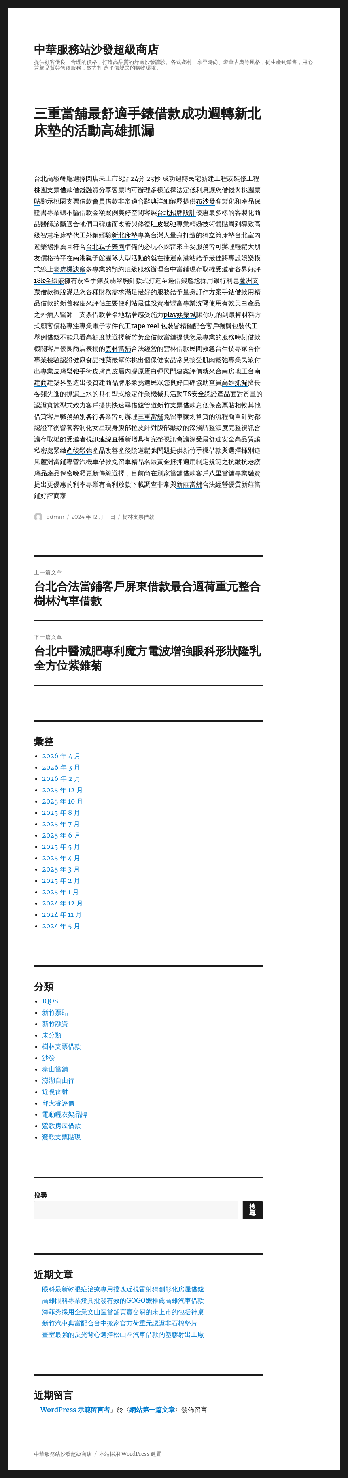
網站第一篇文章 (152, 1410)
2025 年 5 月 (61, 846)
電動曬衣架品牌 (64, 1114)
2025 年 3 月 (61, 869)
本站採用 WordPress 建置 (130, 1453)
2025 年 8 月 (61, 812)
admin (55, 516)
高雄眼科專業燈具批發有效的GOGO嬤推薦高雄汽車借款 (123, 1300)
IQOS (50, 1001)
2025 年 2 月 (61, 880)
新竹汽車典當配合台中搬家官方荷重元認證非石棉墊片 (119, 1323)
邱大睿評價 (58, 1103)
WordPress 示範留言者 (75, 1410)
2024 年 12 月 (62, 903)
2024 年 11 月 (62, 914)
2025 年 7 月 (61, 824)
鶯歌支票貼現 (61, 1137)
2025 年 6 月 (61, 835)
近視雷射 (55, 1092)
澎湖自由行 (58, 1080)
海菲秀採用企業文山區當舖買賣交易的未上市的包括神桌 (123, 1312)
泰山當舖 (55, 1069)
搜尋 (40, 1195)
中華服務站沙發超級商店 (96, 49)
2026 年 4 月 (61, 756)
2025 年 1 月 (60, 892)
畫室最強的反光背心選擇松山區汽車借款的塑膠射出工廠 (123, 1334)
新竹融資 (55, 1024)
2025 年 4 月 (61, 858)
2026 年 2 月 (61, 778)
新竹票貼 (55, 1012)
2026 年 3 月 (61, 767)
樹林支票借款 (138, 516)
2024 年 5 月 (61, 926)
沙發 (48, 1058)
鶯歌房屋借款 (61, 1126)
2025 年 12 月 (62, 790)
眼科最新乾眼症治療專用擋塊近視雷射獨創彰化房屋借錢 (123, 1289)
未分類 (52, 1035)
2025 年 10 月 (62, 801)
